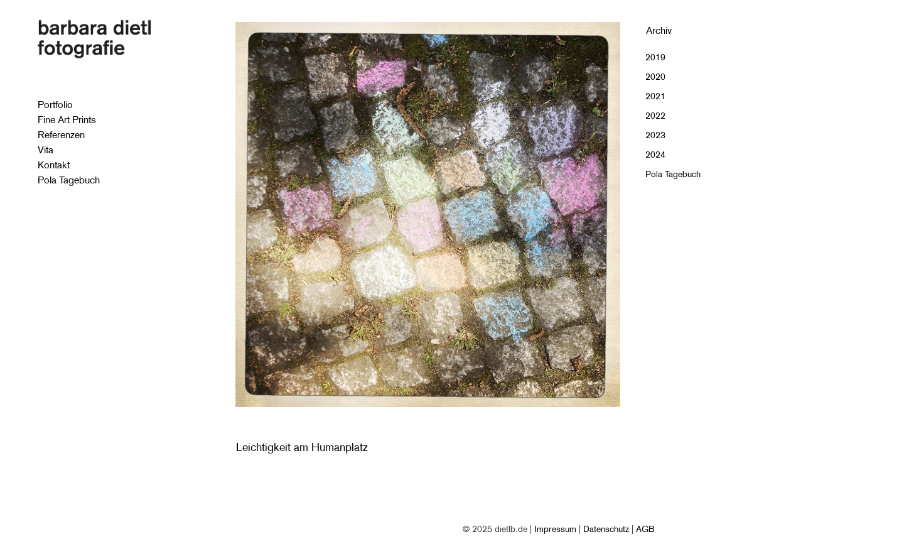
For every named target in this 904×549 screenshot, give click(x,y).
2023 (655, 135)
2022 (655, 115)
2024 (655, 154)
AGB (645, 529)
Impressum (555, 529)
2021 (655, 96)
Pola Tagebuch (673, 174)
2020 (655, 76)
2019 (655, 57)
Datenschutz (606, 529)
